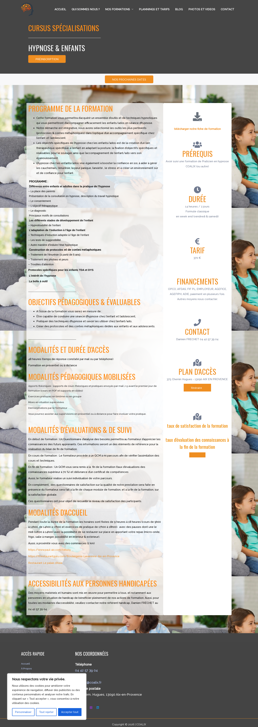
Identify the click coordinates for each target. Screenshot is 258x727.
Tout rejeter (46, 712)
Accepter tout (69, 712)
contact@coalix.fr (88, 678)
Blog (179, 9)
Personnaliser (23, 712)
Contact (227, 9)
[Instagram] (91, 703)
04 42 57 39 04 (86, 666)
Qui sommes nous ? (86, 9)
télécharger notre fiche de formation (197, 128)
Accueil (61, 9)
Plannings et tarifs (154, 9)
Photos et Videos (202, 9)
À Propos (27, 664)
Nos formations (118, 9)
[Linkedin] (97, 703)
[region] (46, 696)
